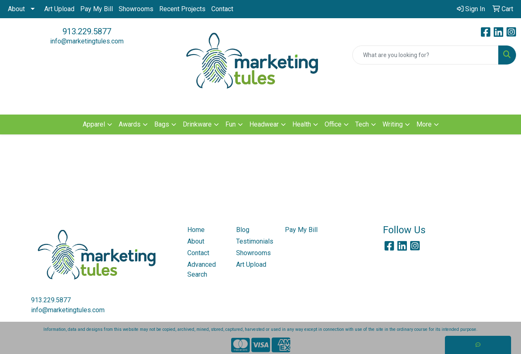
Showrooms (136, 9)
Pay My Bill (96, 9)
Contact (222, 9)
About (16, 9)
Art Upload (59, 9)
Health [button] (301, 124)
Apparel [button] (94, 124)
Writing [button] (392, 124)
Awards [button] (130, 124)
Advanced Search (201, 269)
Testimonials (254, 241)
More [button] (424, 124)
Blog (242, 230)
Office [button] (333, 124)
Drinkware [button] (197, 124)
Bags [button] (161, 124)
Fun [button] (230, 124)
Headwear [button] (264, 124)
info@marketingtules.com (87, 41)
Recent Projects (182, 9)
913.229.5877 (86, 31)
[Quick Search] (425, 55)
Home (196, 230)
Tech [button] (362, 124)
